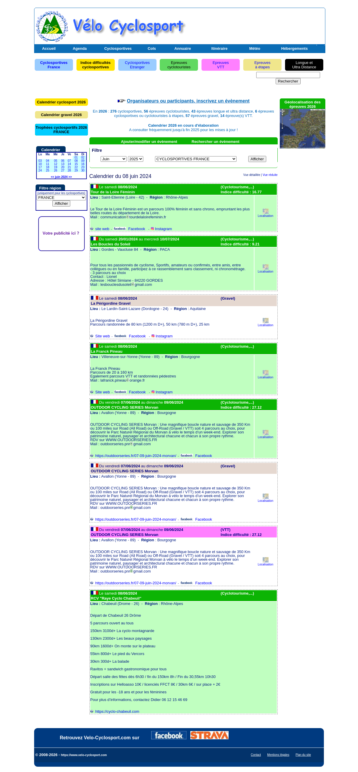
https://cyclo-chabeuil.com (114, 711)
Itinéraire (220, 48)
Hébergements (294, 48)
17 (40, 167)
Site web (100, 336)
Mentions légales (278, 754)
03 (40, 160)
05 (55, 160)
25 (47, 170)
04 (47, 160)
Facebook (129, 229)
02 (82, 157)
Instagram (161, 229)
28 (69, 170)
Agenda (80, 48)
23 (82, 167)
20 (62, 167)
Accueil (49, 48)
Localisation (265, 214)
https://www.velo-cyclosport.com (84, 755)
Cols (152, 48)
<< (52, 177)
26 (55, 170)
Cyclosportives (117, 48)
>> (70, 177)
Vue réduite (270, 174)
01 (76, 157)
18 (47, 167)
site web (99, 229)
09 (82, 160)
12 (55, 164)
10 (40, 164)
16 (82, 164)
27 (62, 170)
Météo (254, 48)
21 (69, 167)
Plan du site (303, 754)
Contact (256, 754)
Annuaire (182, 48)
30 (82, 170)
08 (76, 160)
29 (76, 170)
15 (76, 164)
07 (69, 160)
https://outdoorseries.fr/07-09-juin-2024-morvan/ (133, 455)
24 (40, 170)
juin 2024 (61, 177)
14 (69, 164)
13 (62, 164)
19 (55, 167)
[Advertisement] (255, 24)
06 (62, 160)
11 (47, 164)
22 (76, 167)
